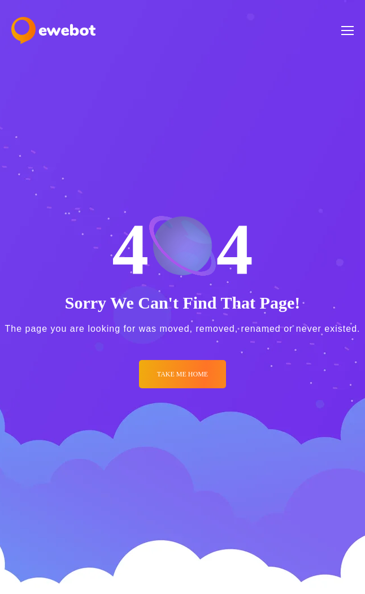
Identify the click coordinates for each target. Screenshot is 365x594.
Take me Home (182, 374)
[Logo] (53, 30)
